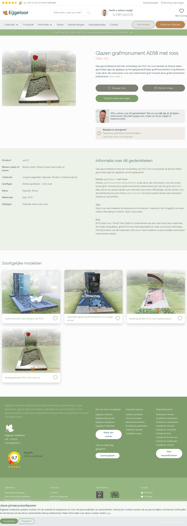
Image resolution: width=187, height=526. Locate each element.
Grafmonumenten (134, 414)
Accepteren (9, 521)
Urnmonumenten (134, 418)
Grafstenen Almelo (165, 414)
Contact (114, 24)
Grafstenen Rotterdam (166, 441)
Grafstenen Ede (163, 433)
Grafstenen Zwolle (165, 445)
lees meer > (116, 76)
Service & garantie (59, 496)
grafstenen (130, 182)
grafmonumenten (112, 182)
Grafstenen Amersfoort (167, 418)
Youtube (146, 496)
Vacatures (55, 500)
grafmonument (133, 193)
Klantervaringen (76, 24)
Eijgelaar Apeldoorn (105, 422)
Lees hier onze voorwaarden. (118, 136)
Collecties (11, 25)
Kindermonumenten (135, 422)
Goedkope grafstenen (136, 426)
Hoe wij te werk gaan (15, 492)
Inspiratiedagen (150, 2)
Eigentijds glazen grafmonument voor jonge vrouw (90, 318)
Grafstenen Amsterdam (167, 422)
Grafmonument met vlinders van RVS (24, 318)
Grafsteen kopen (134, 433)
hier (109, 513)
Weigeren (26, 521)
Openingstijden (107, 455)
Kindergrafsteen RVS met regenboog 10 (150, 318)
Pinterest (147, 492)
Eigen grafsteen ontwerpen (18, 500)
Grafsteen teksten (134, 429)
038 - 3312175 (11, 439)
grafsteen (109, 179)
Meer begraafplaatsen (169, 453)
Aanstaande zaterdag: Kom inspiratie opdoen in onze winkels (93, 32)
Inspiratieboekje (97, 24)
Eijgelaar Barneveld (105, 418)
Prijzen (60, 24)
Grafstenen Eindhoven (166, 437)
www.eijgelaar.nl (12, 443)
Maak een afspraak (170, 24)
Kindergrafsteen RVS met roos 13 (22, 377)
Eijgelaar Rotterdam (105, 426)
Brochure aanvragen (172, 2)
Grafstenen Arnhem (165, 426)
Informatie (45, 25)
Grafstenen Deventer (166, 429)
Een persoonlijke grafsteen (18, 496)
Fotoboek (28, 24)
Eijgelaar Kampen (104, 414)
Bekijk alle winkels (108, 434)
